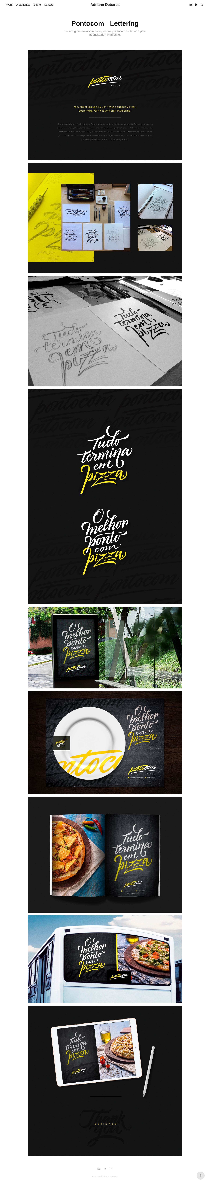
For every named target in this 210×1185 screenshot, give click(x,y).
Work (9, 4)
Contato (48, 4)
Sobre (37, 4)
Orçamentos (23, 4)
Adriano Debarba (105, 5)
